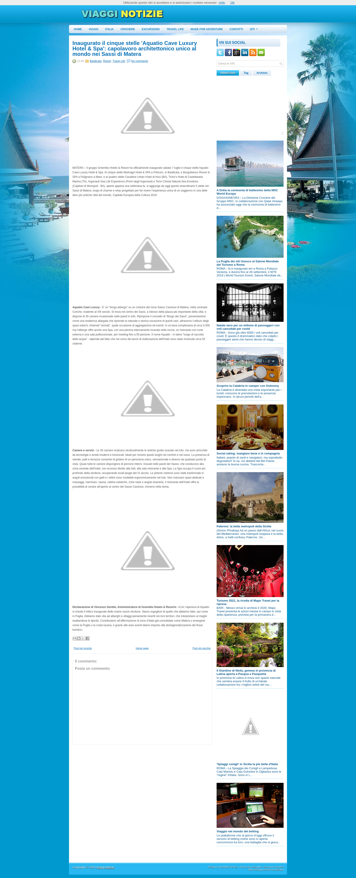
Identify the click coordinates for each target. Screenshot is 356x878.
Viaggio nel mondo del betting (238, 831)
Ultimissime (227, 72)
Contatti (236, 29)
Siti (255, 28)
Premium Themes (274, 867)
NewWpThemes (228, 867)
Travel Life (175, 29)
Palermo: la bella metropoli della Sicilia (244, 526)
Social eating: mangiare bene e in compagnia (248, 453)
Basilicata (95, 61)
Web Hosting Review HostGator (266, 869)
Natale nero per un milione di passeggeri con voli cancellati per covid (248, 327)
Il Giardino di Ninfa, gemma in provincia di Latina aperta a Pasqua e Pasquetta (246, 672)
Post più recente (83, 648)
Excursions (151, 29)
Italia (109, 29)
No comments (139, 61)
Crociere (128, 29)
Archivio (262, 72)
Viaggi (93, 29)
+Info (221, 2)
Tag (246, 72)
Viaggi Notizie (105, 867)
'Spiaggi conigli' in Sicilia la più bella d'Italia (247, 764)
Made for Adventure (207, 29)
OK (232, 2)
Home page (142, 648)
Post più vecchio (202, 648)
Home (78, 29)
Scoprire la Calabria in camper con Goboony (248, 385)
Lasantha (256, 867)
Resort (107, 61)
